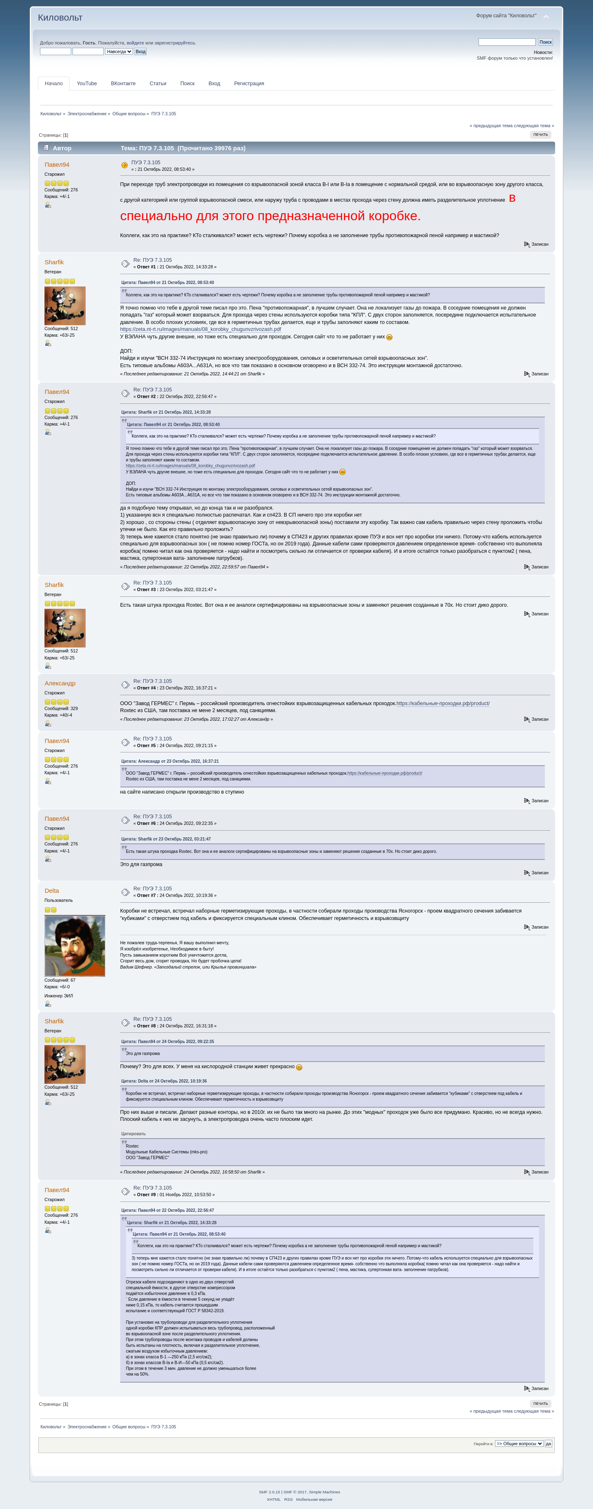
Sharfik (54, 261)
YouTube (87, 83)
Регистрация (249, 83)
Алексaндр (59, 683)
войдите (135, 42)
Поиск (187, 83)
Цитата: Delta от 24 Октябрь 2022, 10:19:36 (164, 1081)
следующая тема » (534, 125)
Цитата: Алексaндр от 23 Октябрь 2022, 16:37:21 (170, 761)
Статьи (157, 83)
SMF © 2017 (295, 1492)
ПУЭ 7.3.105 (146, 162)
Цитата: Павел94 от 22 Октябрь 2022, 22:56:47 (167, 1210)
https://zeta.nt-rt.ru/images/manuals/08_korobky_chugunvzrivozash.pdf (200, 329)
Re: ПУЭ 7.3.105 (152, 260)
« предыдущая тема (490, 125)
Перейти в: (483, 1443)
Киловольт (60, 17)
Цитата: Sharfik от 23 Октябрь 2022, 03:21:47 (166, 839)
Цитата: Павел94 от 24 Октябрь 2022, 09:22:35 (167, 1041)
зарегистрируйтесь (174, 42)
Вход (214, 83)
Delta (51, 890)
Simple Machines (324, 1492)
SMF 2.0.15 (269, 1492)
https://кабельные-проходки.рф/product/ (443, 703)
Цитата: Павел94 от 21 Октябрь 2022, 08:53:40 (167, 282)
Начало (54, 83)
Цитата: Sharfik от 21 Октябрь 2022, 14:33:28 (166, 412)
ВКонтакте (123, 83)
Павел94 (56, 164)
